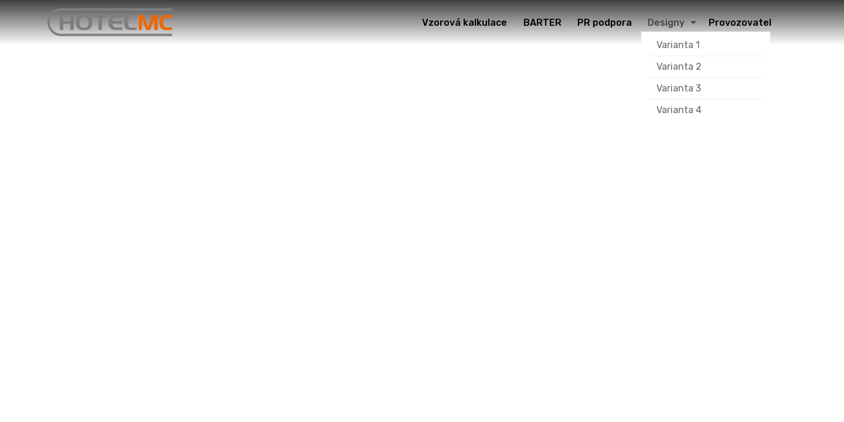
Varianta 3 (678, 88)
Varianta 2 (679, 66)
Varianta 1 (678, 44)
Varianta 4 (679, 109)
